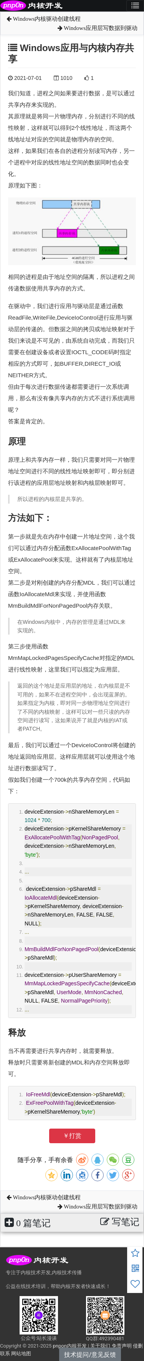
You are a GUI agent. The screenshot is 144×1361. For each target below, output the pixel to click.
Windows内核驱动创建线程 (44, 19)
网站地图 (21, 1353)
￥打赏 (72, 1135)
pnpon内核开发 (69, 1346)
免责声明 (122, 1346)
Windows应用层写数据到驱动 (97, 28)
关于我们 (100, 1346)
